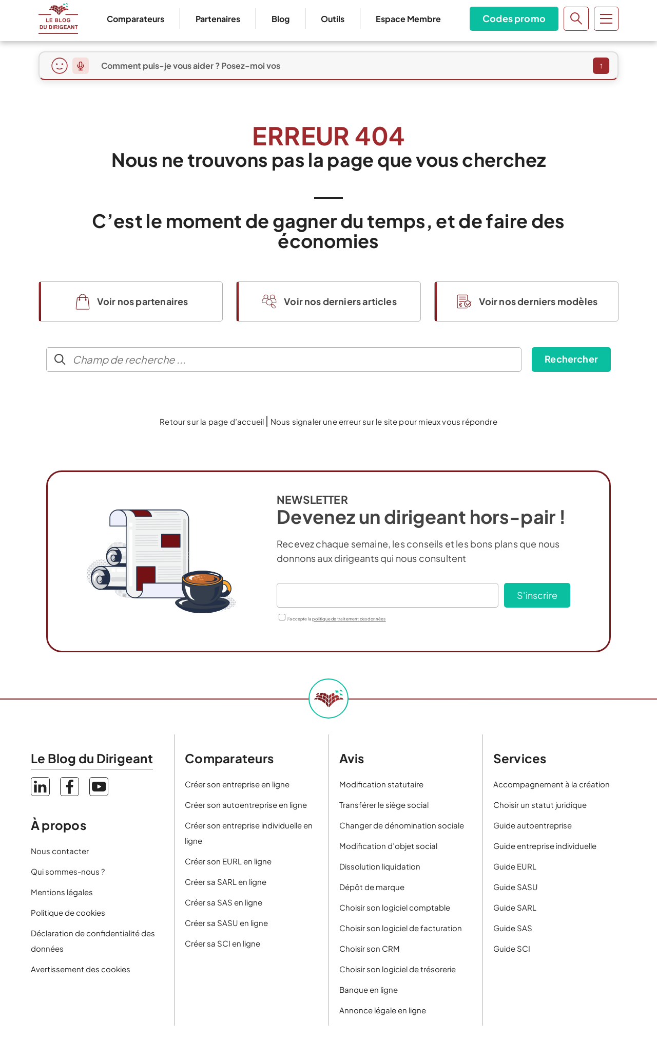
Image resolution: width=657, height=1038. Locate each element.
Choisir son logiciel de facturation (400, 928)
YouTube (98, 786)
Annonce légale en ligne (382, 1010)
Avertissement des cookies (80, 969)
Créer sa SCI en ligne (222, 943)
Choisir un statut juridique (540, 804)
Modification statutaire (381, 784)
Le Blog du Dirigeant (58, 18)
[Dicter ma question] (80, 66)
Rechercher (571, 359)
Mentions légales (62, 892)
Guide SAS (512, 928)
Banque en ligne (368, 989)
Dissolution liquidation (379, 866)
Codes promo (514, 18)
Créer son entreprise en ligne (237, 784)
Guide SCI (511, 948)
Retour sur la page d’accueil (212, 421)
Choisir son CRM (369, 948)
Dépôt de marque (371, 887)
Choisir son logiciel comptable (394, 907)
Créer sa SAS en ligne (223, 902)
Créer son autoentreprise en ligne (246, 804)
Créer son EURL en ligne (228, 861)
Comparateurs (135, 18)
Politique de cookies (68, 912)
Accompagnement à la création (551, 784)
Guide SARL (514, 907)
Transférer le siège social (384, 804)
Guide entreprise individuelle (544, 846)
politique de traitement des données (348, 618)
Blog (280, 18)
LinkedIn (40, 786)
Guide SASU (515, 887)
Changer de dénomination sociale (401, 825)
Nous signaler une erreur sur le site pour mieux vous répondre (383, 421)
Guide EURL (514, 866)
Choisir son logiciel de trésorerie (397, 969)
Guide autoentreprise (532, 825)
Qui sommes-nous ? (68, 871)
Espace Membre (408, 18)
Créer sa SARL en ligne (225, 881)
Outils (332, 18)
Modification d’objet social (388, 846)
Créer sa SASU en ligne (226, 923)
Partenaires (218, 18)
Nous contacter (60, 851)
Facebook (69, 786)
